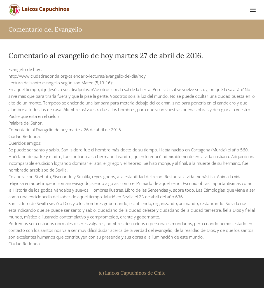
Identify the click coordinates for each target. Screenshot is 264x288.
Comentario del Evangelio (45, 29)
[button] (253, 10)
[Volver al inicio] (39, 10)
